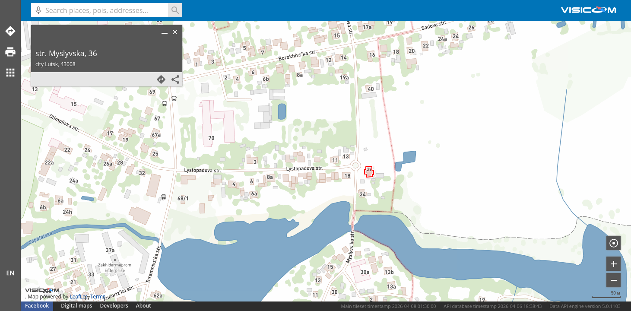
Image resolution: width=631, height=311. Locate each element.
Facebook (37, 305)
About (143, 305)
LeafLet (78, 296)
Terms (97, 296)
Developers (114, 305)
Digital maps (77, 305)
